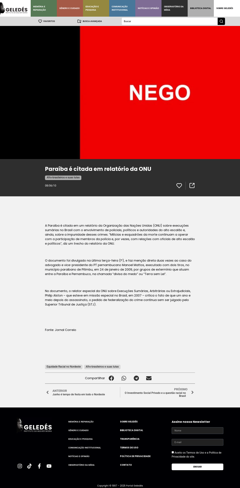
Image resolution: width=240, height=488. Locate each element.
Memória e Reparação (39, 8)
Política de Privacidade (135, 456)
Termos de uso (129, 447)
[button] (111, 378)
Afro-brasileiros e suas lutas (63, 177)
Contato (126, 465)
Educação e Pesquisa (92, 8)
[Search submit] (221, 21)
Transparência (130, 439)
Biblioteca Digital (200, 8)
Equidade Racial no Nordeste (64, 366)
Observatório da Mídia (174, 8)
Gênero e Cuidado (69, 8)
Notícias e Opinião (148, 8)
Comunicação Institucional (120, 8)
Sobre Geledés (224, 8)
